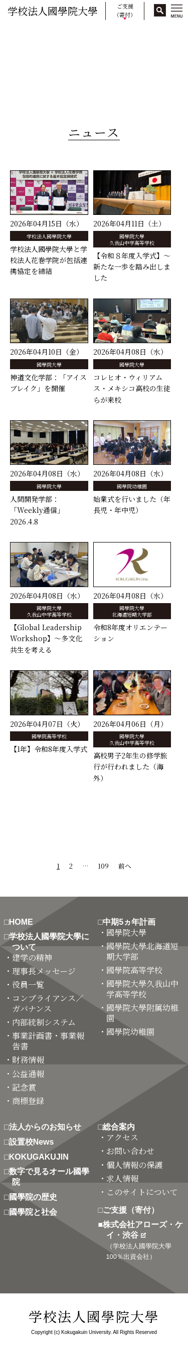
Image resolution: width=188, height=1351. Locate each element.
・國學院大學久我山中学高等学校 (142, 989)
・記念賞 (24, 1088)
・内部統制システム (44, 1022)
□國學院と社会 (34, 1212)
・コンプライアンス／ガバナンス (48, 1003)
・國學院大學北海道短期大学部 (142, 951)
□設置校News (33, 1142)
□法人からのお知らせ (46, 1127)
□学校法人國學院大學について (50, 941)
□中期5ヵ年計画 (131, 922)
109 (103, 866)
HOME (16, 35)
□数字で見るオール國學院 (50, 1176)
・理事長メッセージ (44, 971)
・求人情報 (122, 1179)
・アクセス (122, 1138)
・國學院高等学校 (134, 970)
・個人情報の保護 (134, 1165)
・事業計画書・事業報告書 (48, 1041)
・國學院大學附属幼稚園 (142, 1013)
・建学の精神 (32, 958)
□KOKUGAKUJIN (40, 1157)
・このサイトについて (142, 1192)
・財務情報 (28, 1060)
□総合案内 (120, 1127)
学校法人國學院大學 (53, 11)
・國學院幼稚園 (130, 1032)
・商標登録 (28, 1101)
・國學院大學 (126, 933)
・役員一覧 (28, 985)
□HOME (22, 922)
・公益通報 (28, 1074)
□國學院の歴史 (34, 1197)
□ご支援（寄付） (132, 1210)
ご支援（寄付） (125, 10)
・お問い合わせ (130, 1151)
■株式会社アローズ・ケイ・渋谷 (144, 1240)
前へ (124, 866)
